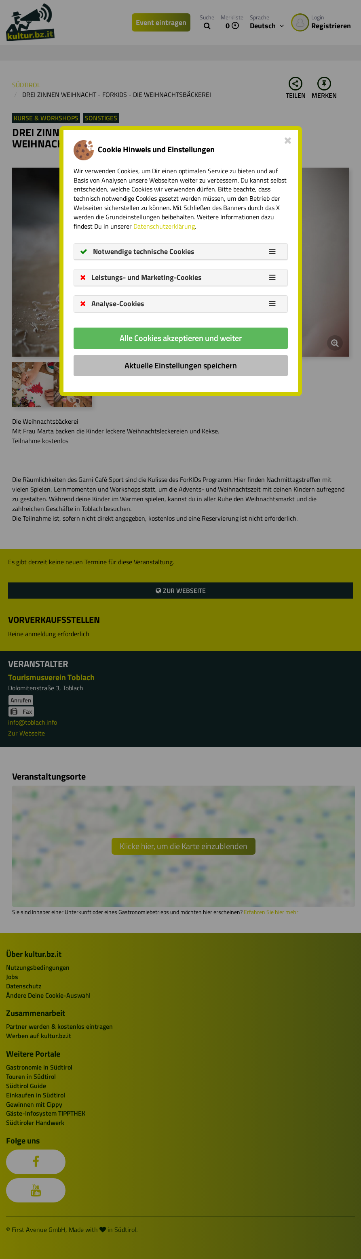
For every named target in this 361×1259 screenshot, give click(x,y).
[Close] (288, 140)
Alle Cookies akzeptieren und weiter (181, 338)
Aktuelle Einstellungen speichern (181, 365)
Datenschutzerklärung (164, 226)
